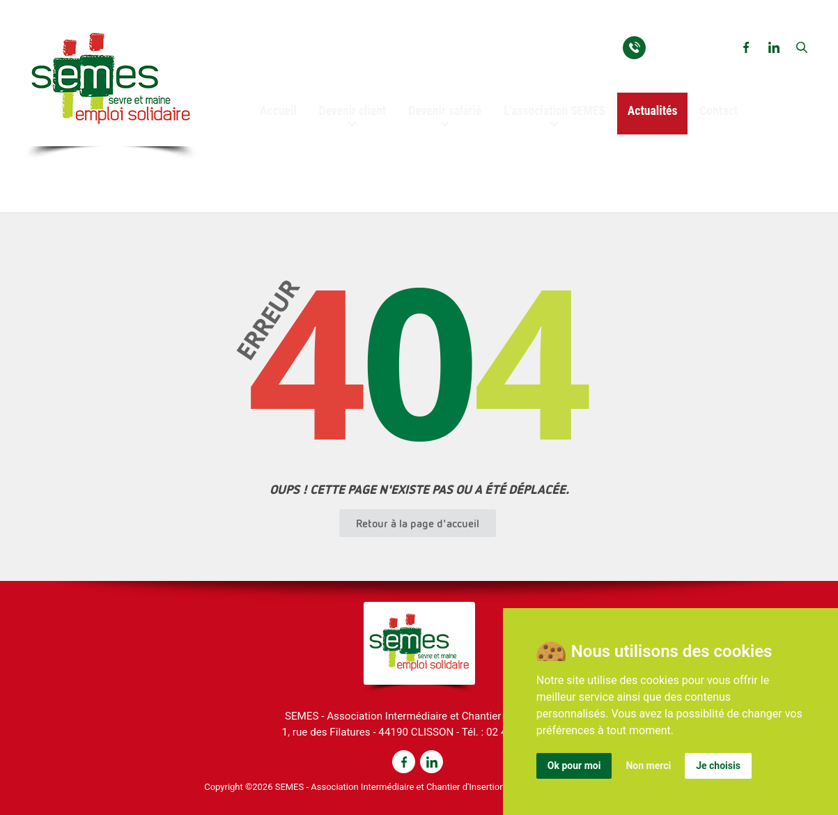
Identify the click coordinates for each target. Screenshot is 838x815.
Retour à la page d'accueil (417, 523)
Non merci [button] (648, 765)
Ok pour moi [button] (574, 765)
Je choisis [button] (718, 765)
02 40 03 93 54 (687, 46)
